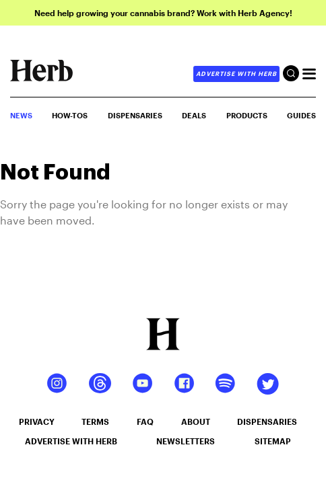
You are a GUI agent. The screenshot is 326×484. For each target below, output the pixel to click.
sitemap (273, 441)
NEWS (21, 115)
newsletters (185, 441)
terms (95, 421)
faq (145, 421)
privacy (37, 421)
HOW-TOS (70, 115)
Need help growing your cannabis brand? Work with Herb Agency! (163, 12)
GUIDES (301, 115)
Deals (194, 115)
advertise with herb (236, 73)
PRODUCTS (246, 115)
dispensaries (267, 421)
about (195, 421)
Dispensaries (135, 115)
